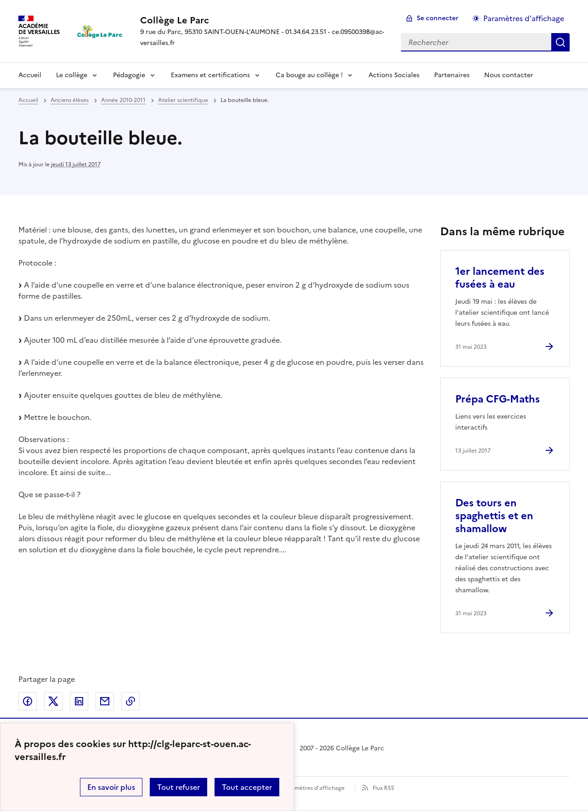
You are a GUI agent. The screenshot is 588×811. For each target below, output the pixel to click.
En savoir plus (111, 787)
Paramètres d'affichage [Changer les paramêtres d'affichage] (523, 18)
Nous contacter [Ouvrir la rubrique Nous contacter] (508, 75)
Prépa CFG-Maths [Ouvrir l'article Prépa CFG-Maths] (497, 399)
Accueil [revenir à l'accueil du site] (28, 100)
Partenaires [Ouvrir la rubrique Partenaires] (451, 75)
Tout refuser (178, 787)
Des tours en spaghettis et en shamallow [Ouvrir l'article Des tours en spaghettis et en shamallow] (494, 515)
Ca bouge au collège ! (309, 75)
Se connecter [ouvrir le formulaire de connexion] (437, 18)
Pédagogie (129, 75)
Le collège (71, 75)
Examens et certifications (210, 75)
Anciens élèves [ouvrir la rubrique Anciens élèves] (70, 100)
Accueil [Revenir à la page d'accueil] (29, 75)
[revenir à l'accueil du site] (263, 20)
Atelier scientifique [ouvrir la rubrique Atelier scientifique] (183, 100)
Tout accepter (247, 787)
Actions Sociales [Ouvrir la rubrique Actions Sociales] (393, 75)
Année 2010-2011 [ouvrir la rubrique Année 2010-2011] (123, 100)
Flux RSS (383, 788)
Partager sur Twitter (53, 701)
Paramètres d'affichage (314, 788)
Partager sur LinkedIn (79, 701)
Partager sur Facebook (27, 701)
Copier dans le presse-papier (130, 701)
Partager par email (105, 701)
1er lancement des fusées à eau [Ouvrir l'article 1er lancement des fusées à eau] (499, 278)
